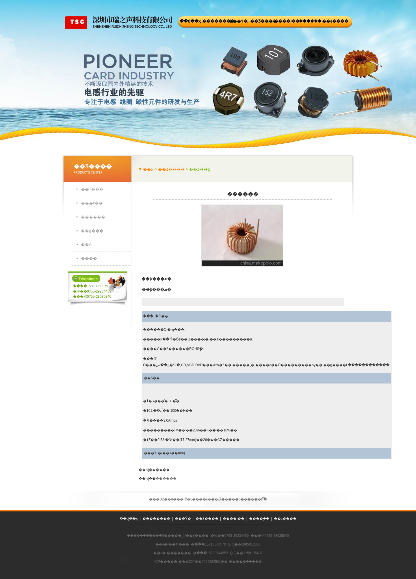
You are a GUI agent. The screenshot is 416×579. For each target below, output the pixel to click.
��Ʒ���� (262, 21)
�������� (214, 21)
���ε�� (92, 203)
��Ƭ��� (92, 189)
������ (93, 217)
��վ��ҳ (190, 21)
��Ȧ (86, 244)
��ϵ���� (334, 21)
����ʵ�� (286, 21)
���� (89, 258)
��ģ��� (92, 230)
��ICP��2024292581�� (205, 562)
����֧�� (310, 21)
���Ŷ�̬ (238, 21)
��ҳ (148, 169)
